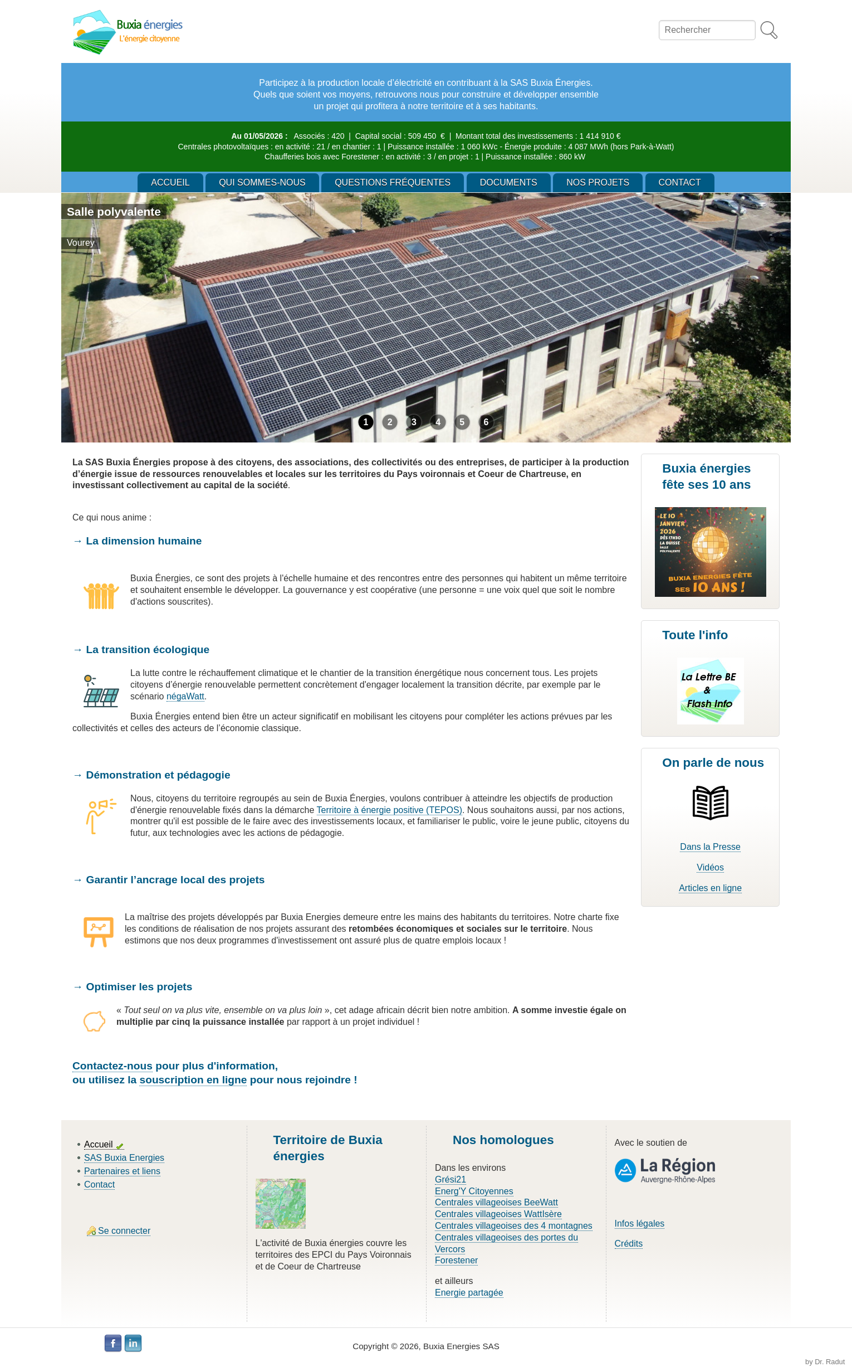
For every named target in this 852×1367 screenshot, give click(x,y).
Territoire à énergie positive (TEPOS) (389, 810)
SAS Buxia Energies (124, 1157)
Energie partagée (469, 1292)
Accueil (98, 1144)
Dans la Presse (710, 847)
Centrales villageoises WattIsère (498, 1214)
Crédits (629, 1243)
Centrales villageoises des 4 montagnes (514, 1225)
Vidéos (710, 867)
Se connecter (124, 1230)
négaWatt (185, 696)
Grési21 (450, 1179)
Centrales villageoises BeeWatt (496, 1202)
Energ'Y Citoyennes (474, 1191)
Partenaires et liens (122, 1171)
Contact (99, 1184)
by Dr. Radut (825, 1362)
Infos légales (640, 1223)
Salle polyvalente (114, 211)
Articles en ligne (710, 888)
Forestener (456, 1260)
